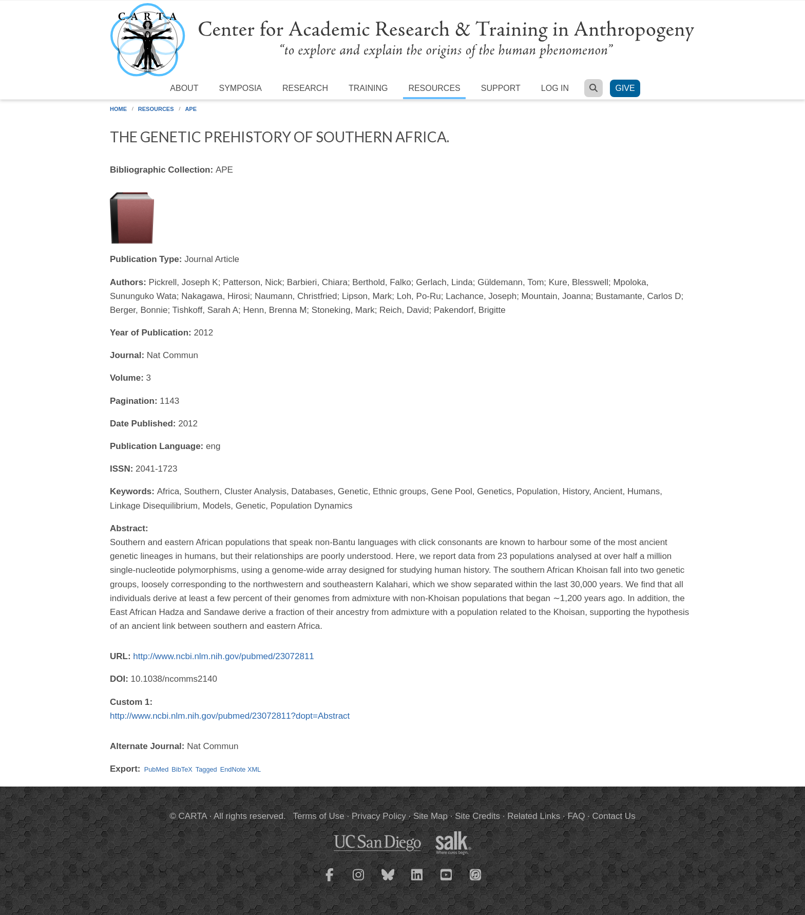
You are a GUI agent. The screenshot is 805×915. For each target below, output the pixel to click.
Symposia (240, 88)
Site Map (430, 816)
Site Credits (477, 816)
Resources (434, 88)
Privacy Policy (379, 816)
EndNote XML (240, 769)
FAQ (576, 816)
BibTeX (181, 769)
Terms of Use (318, 816)
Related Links (533, 816)
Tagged (206, 769)
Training (368, 88)
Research (305, 88)
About (184, 88)
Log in (555, 88)
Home (118, 109)
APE (191, 109)
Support (501, 88)
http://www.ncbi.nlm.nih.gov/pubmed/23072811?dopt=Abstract (230, 716)
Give (625, 88)
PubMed (156, 769)
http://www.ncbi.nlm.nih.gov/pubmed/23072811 (223, 656)
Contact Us (614, 816)
